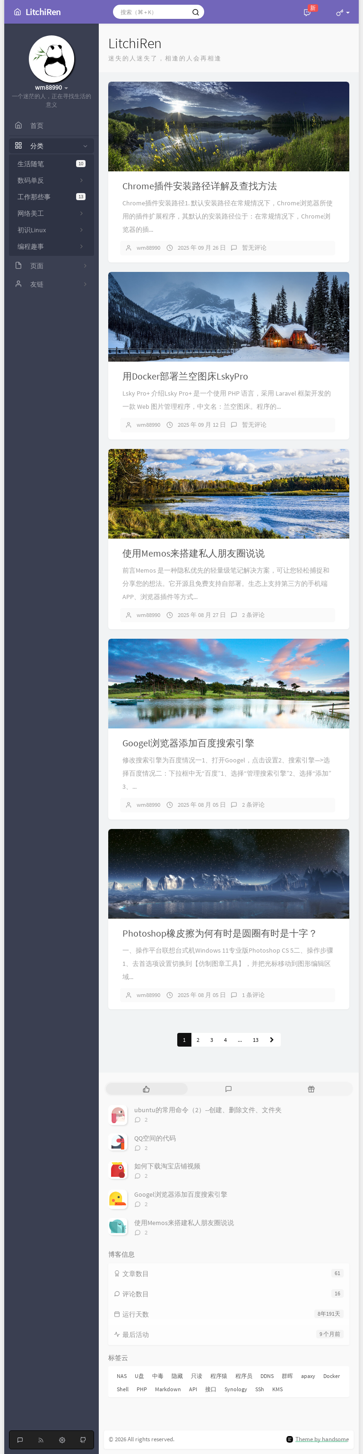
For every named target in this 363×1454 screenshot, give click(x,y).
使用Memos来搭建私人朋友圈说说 (193, 553)
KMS (277, 1389)
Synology (236, 1389)
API (193, 1389)
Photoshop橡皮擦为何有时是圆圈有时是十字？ (220, 933)
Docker (331, 1375)
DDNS (267, 1375)
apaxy (308, 1375)
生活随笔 (51, 164)
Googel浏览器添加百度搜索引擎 (188, 743)
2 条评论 (253, 615)
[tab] (146, 1089)
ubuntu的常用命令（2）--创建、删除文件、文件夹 (208, 1110)
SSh (259, 1389)
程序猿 (218, 1375)
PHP (142, 1389)
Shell (123, 1389)
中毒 (158, 1375)
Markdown (168, 1389)
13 (256, 1039)
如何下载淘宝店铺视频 (167, 1166)
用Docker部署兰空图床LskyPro (185, 376)
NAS (122, 1375)
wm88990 (148, 248)
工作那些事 (51, 197)
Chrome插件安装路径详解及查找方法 (199, 186)
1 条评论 (253, 995)
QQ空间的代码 (155, 1138)
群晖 (287, 1375)
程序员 (243, 1375)
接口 (210, 1389)
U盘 (139, 1375)
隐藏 (177, 1375)
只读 (196, 1375)
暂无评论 (254, 248)
